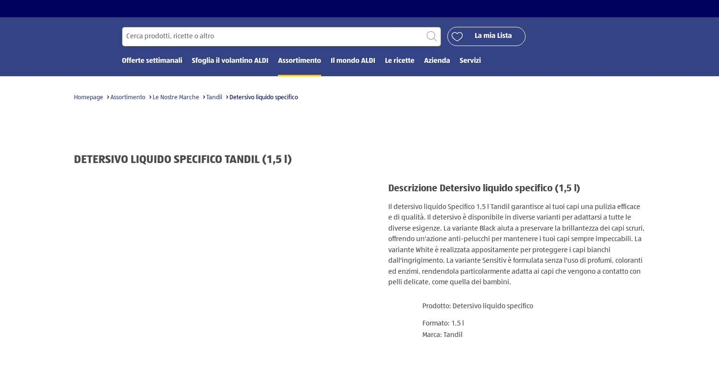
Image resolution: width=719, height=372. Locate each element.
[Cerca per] (281, 36)
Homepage (88, 97)
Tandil (214, 97)
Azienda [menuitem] (437, 61)
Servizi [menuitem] (470, 61)
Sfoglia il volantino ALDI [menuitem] (230, 61)
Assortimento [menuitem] (299, 61)
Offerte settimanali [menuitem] (152, 61)
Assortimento (127, 97)
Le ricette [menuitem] (400, 61)
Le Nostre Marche (176, 97)
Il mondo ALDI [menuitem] (353, 61)
